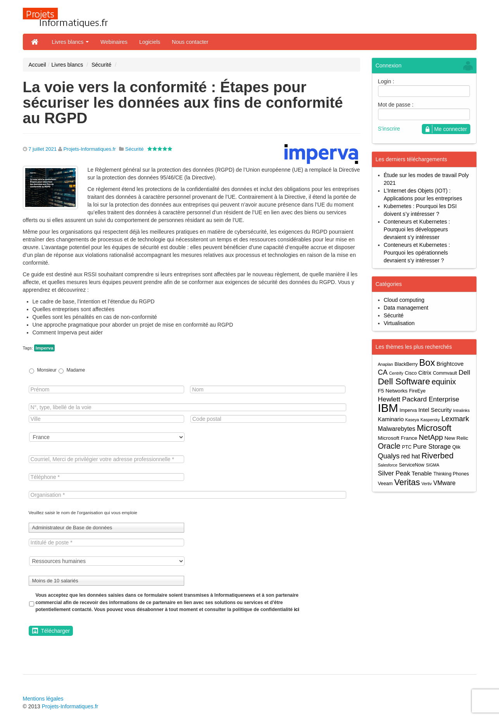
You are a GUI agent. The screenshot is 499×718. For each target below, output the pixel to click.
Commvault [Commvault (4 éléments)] (445, 373)
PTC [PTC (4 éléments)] (407, 447)
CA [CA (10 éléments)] (383, 372)
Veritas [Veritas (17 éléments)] (407, 482)
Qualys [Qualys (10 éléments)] (389, 456)
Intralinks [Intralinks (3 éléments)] (461, 410)
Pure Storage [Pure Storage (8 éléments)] (432, 446)
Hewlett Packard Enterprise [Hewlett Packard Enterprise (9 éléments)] (418, 399)
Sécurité (101, 65)
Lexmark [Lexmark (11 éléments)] (455, 419)
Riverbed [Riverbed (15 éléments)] (437, 455)
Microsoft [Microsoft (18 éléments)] (434, 428)
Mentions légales (43, 699)
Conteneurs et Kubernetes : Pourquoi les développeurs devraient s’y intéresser (417, 229)
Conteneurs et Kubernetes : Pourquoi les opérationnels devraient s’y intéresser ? (417, 252)
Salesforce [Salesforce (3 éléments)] (387, 465)
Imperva (44, 348)
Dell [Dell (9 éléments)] (464, 372)
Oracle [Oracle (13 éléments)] (389, 446)
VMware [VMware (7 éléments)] (444, 483)
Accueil (37, 65)
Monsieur (46, 370)
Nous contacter (190, 42)
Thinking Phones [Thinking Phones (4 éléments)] (451, 474)
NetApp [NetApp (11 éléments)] (431, 437)
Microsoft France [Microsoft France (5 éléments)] (398, 438)
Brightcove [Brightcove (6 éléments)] (450, 364)
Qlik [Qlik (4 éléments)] (456, 447)
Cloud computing (404, 300)
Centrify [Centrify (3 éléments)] (396, 373)
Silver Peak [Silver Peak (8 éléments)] (394, 473)
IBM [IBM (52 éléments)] (388, 408)
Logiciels (149, 42)
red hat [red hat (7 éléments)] (410, 456)
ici (296, 609)
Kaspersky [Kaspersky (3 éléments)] (430, 419)
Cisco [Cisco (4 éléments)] (411, 373)
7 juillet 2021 (42, 149)
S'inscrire (389, 129)
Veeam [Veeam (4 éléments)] (385, 483)
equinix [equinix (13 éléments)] (444, 382)
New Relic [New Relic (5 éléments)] (456, 438)
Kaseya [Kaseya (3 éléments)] (412, 419)
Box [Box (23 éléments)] (427, 363)
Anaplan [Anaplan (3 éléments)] (385, 364)
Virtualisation (399, 323)
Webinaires (114, 42)
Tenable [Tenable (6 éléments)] (422, 473)
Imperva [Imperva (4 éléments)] (408, 410)
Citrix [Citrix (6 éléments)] (425, 373)
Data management (406, 308)
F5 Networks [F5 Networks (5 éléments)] (393, 391)
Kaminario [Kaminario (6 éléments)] (391, 419)
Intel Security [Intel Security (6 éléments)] (435, 410)
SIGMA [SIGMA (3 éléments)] (432, 465)
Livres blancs (70, 42)
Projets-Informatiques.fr (89, 149)
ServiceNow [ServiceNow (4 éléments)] (412, 465)
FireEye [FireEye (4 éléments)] (417, 391)
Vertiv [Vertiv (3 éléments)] (426, 483)
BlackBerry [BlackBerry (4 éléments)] (406, 364)
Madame (76, 370)
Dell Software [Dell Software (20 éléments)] (404, 381)
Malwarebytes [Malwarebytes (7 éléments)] (397, 428)
